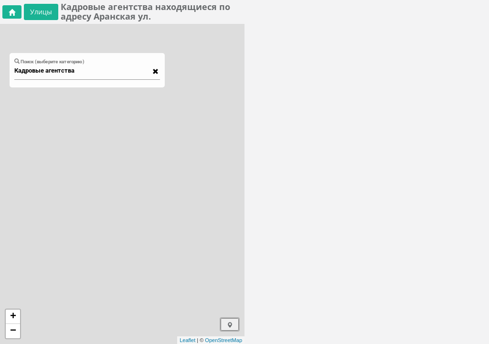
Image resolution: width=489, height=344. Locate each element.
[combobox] (82, 70)
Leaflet (187, 340)
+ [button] (13, 317)
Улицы (41, 11)
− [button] (13, 331)
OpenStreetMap (223, 340)
